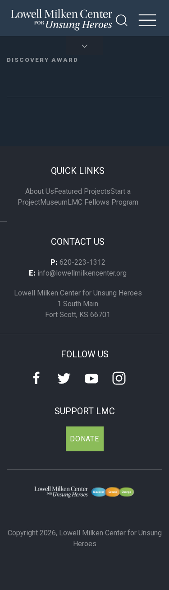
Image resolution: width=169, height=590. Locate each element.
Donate (84, 439)
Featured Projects (82, 191)
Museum (54, 202)
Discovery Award (42, 59)
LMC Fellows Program (103, 202)
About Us (39, 191)
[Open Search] (121, 20)
